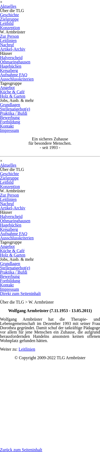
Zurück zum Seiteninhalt (21, 449)
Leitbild (7, 23)
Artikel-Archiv (12, 49)
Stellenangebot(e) (15, 109)
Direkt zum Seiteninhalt (20, 293)
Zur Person (9, 36)
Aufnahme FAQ (13, 74)
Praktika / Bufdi (13, 113)
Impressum (9, 130)
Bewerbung (10, 117)
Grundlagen (10, 104)
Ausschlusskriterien (17, 79)
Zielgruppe (9, 19)
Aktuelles (8, 6)
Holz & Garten (12, 96)
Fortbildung (10, 122)
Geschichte (9, 15)
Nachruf (7, 45)
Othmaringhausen (15, 62)
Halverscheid (11, 57)
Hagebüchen (10, 66)
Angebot (7, 87)
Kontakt (7, 126)
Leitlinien (8, 40)
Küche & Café (12, 92)
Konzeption (10, 27)
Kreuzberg (9, 70)
